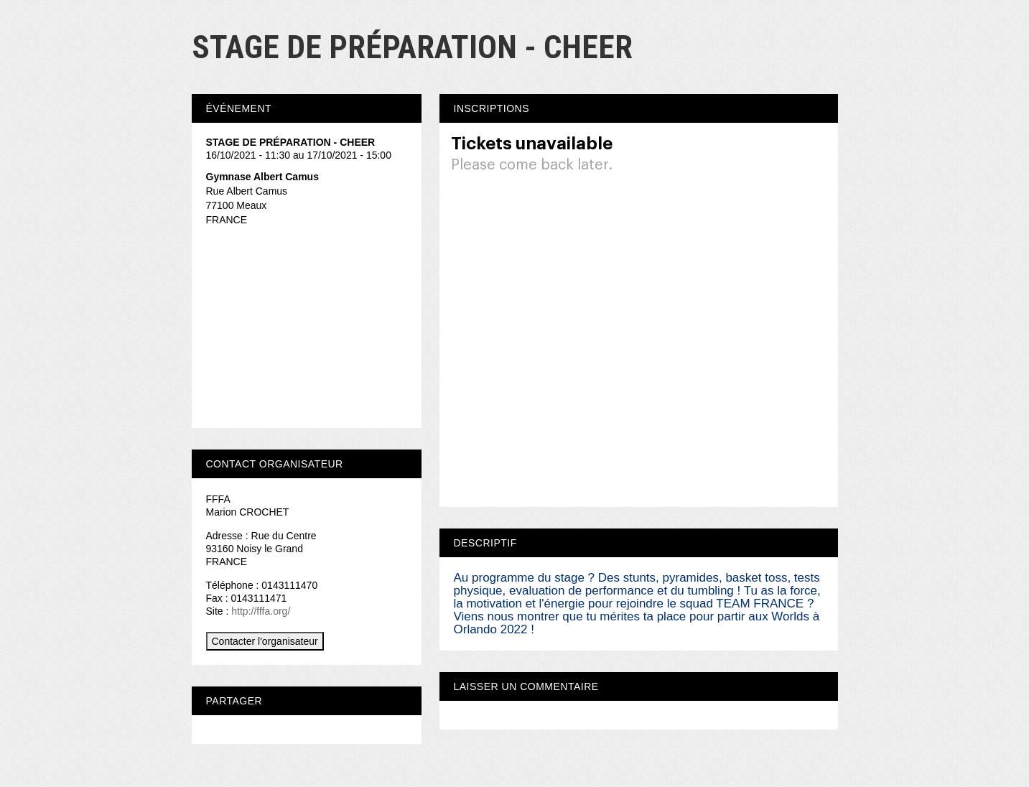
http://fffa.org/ (260, 611)
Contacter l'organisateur (265, 641)
